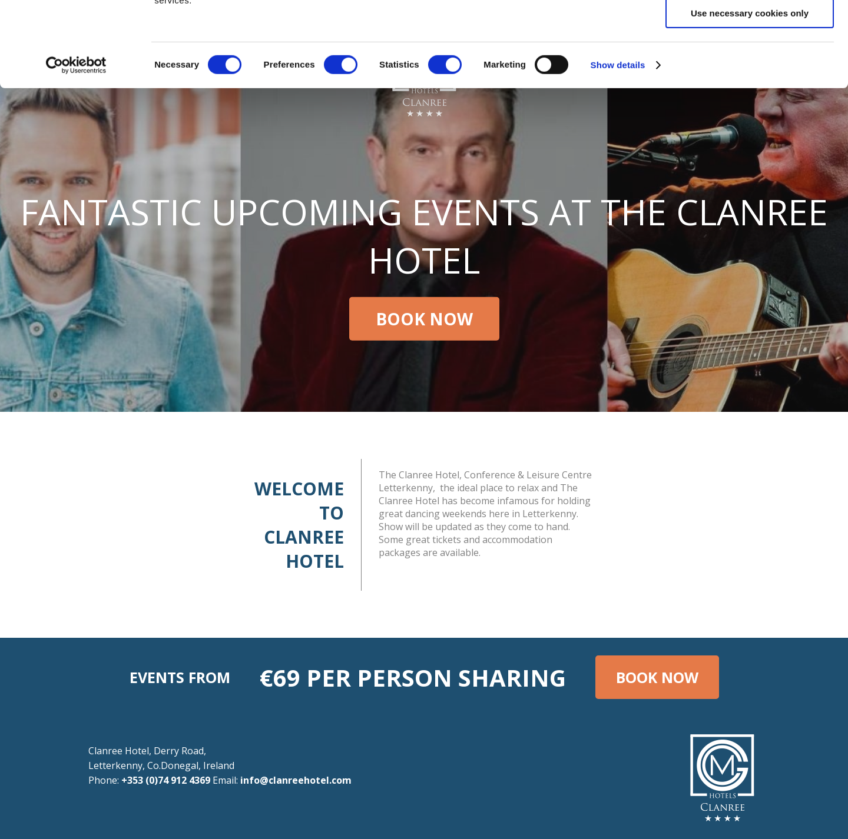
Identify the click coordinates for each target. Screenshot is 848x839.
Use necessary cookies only (750, 98)
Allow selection (749, 64)
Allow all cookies (750, 29)
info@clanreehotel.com (296, 780)
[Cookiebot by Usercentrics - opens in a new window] (76, 150)
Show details (618, 150)
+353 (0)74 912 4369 (165, 780)
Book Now (424, 319)
